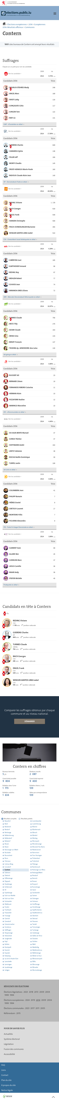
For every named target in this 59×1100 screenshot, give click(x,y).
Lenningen (8, 964)
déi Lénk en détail (9, 470)
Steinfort (35, 916)
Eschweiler (8, 901)
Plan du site (6, 1080)
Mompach (35, 841)
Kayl (6, 942)
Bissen (7, 844)
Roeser (34, 881)
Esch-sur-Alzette (10, 896)
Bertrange (8, 832)
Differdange (9, 878)
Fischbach (8, 910)
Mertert (34, 835)
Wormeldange (37, 970)
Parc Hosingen (37, 855)
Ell (5, 890)
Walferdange (36, 953)
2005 (42, 1008)
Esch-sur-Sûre (9, 898)
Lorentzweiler (36, 821)
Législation (9, 1044)
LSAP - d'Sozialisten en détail (13, 124)
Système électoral (12, 1039)
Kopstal (7, 953)
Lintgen (7, 970)
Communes (29, 27)
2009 (41, 992)
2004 (47, 992)
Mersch (34, 832)
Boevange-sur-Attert (11, 850)
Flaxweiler (8, 913)
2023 (26, 992)
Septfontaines (37, 910)
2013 (36, 992)
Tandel (34, 924)
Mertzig (34, 838)
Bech (6, 824)
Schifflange (36, 904)
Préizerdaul (36, 858)
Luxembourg (36, 824)
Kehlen (7, 944)
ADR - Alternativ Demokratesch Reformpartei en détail (22, 297)
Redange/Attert (37, 873)
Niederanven (36, 850)
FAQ (3, 1065)
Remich (34, 878)
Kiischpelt (8, 947)
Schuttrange (36, 907)
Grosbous (8, 927)
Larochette (8, 962)
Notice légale (7, 1090)
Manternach (36, 830)
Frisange (7, 916)
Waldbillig (35, 947)
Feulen (7, 907)
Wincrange (35, 964)
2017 (32, 1008)
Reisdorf (35, 876)
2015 (18, 1013)
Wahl (34, 944)
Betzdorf (7, 841)
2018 (31, 992)
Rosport (35, 884)
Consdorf (8, 867)
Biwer (7, 847)
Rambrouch (36, 867)
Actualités (8, 1034)
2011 (37, 1008)
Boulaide (8, 853)
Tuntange (35, 930)
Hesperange (9, 933)
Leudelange (8, 967)
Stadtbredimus (37, 913)
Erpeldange (8, 893)
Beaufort (7, 821)
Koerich (7, 950)
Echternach (8, 887)
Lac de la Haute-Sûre (11, 959)
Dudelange (8, 884)
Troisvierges (36, 927)
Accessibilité (9, 1054)
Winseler (35, 967)
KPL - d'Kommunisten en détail (14, 412)
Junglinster (8, 939)
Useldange (35, 933)
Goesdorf (8, 921)
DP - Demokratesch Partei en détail (15, 182)
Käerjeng (7, 956)
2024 (27, 1000)
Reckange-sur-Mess (38, 870)
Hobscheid (8, 936)
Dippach (7, 881)
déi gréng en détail (10, 355)
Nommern (35, 853)
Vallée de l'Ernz (37, 936)
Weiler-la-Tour (37, 956)
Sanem (34, 896)
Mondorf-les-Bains (38, 847)
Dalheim (7, 873)
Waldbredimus (37, 950)
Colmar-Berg (9, 864)
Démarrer (30, 721)
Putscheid (35, 861)
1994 (12, 995)
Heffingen (8, 930)
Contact (4, 1075)
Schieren (35, 901)
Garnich (7, 918)
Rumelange (36, 887)
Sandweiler (36, 893)
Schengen (35, 898)
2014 (30, 24)
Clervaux (7, 861)
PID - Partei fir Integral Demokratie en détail (18, 527)
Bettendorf (8, 838)
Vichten (34, 942)
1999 (7, 995)
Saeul (34, 890)
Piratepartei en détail (11, 585)
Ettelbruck (8, 904)
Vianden (35, 939)
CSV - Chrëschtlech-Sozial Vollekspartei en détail (20, 239)
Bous (6, 858)
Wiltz (34, 962)
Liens (3, 1070)
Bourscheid (8, 855)
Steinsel (34, 918)
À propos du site (8, 1085)
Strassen (35, 921)
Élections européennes (17, 24)
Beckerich (8, 827)
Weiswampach (37, 959)
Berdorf (7, 830)
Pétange (35, 864)
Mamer (34, 827)
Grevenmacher (9, 924)
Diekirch (7, 876)
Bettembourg (9, 835)
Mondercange (37, 844)
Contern (7, 870)
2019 (33, 1000)
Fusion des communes (14, 1049)
